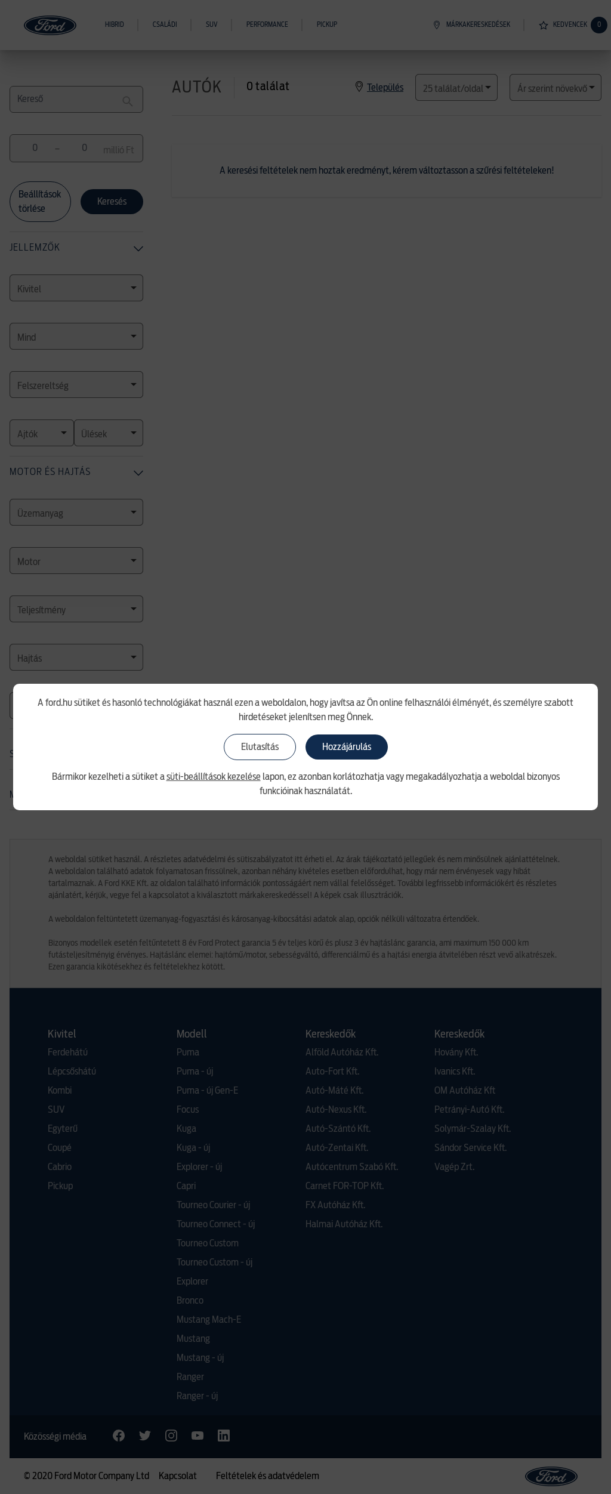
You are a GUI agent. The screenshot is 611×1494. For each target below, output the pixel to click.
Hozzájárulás (346, 747)
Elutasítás (260, 747)
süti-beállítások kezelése (213, 777)
